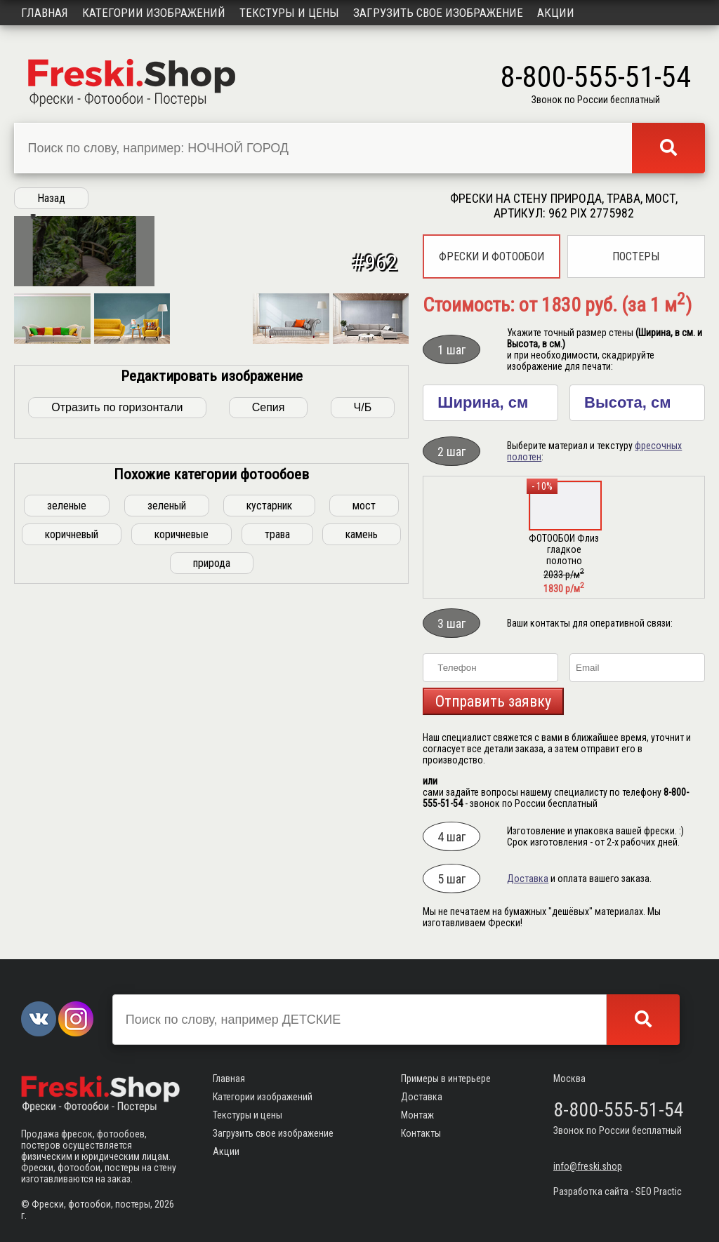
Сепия (268, 608)
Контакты (421, 1133)
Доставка (527, 878)
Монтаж (417, 1115)
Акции (555, 13)
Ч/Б (363, 608)
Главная (44, 13)
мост (364, 706)
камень (361, 735)
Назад (51, 198)
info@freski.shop (587, 1166)
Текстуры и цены (289, 13)
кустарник (269, 706)
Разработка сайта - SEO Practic (617, 1191)
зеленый (166, 706)
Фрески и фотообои (491, 256)
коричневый (71, 735)
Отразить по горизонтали (117, 608)
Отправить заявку (493, 701)
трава (277, 735)
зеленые (66, 706)
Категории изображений (153, 13)
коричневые (181, 735)
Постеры (635, 256)
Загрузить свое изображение (438, 13)
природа (211, 763)
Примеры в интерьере (446, 1078)
